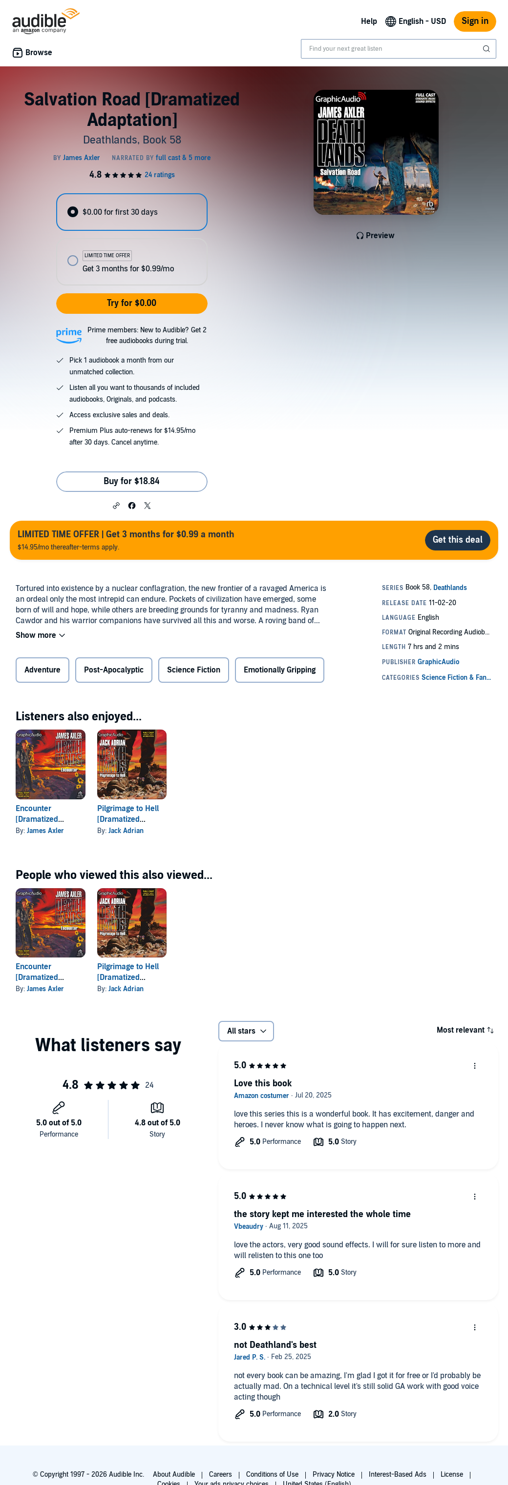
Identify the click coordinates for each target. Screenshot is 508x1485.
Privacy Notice (334, 1474)
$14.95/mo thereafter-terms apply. (126, 540)
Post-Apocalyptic (114, 670)
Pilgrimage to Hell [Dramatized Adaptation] (128, 819)
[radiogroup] (131, 239)
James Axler (45, 831)
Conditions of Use (272, 1474)
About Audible (174, 1474)
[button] (116, 505)
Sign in (475, 21)
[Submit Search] (487, 49)
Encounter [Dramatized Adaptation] (37, 819)
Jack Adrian (126, 831)
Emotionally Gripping (280, 670)
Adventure (42, 670)
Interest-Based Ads (397, 1474)
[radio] (131, 212)
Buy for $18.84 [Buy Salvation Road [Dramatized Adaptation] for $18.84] (132, 481)
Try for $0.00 (131, 303)
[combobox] (398, 49)
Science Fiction (193, 670)
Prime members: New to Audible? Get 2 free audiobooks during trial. (147, 335)
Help (369, 21)
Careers (220, 1474)
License (452, 1474)
